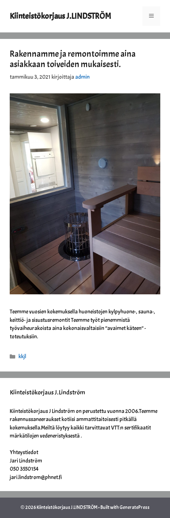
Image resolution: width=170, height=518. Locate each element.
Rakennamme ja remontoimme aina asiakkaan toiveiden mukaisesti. (73, 59)
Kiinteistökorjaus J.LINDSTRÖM (60, 16)
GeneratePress (134, 507)
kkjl (22, 356)
